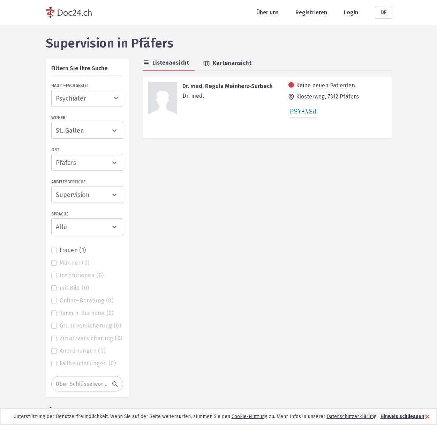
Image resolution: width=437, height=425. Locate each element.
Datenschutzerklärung (352, 416)
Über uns (267, 12)
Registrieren (311, 12)
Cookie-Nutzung (250, 416)
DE (384, 12)
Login (351, 12)
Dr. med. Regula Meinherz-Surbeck (227, 86)
